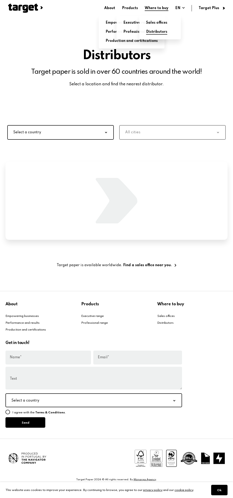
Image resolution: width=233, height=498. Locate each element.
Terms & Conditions (50, 412)
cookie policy (184, 490)
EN (177, 8)
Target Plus (209, 8)
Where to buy (156, 8)
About (109, 8)
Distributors (165, 322)
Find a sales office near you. (147, 265)
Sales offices (166, 316)
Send (25, 422)
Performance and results (22, 322)
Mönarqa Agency (145, 479)
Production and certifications (25, 329)
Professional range (94, 322)
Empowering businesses (22, 316)
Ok (219, 490)
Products (130, 8)
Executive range (92, 316)
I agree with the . (39, 412)
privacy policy (152, 490)
